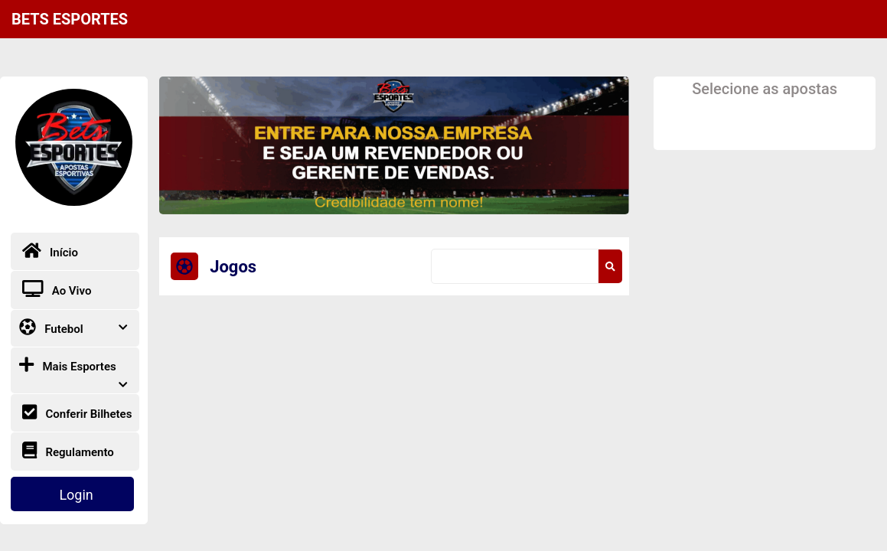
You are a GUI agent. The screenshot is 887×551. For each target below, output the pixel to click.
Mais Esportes (73, 370)
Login (76, 495)
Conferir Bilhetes (77, 412)
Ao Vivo (57, 289)
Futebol (73, 327)
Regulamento (68, 450)
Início (50, 250)
